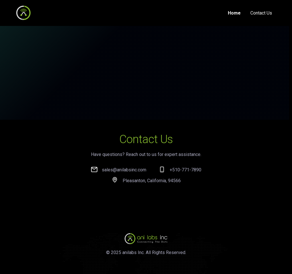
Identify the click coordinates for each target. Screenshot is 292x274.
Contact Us (261, 13)
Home (234, 13)
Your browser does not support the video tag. (144, 78)
